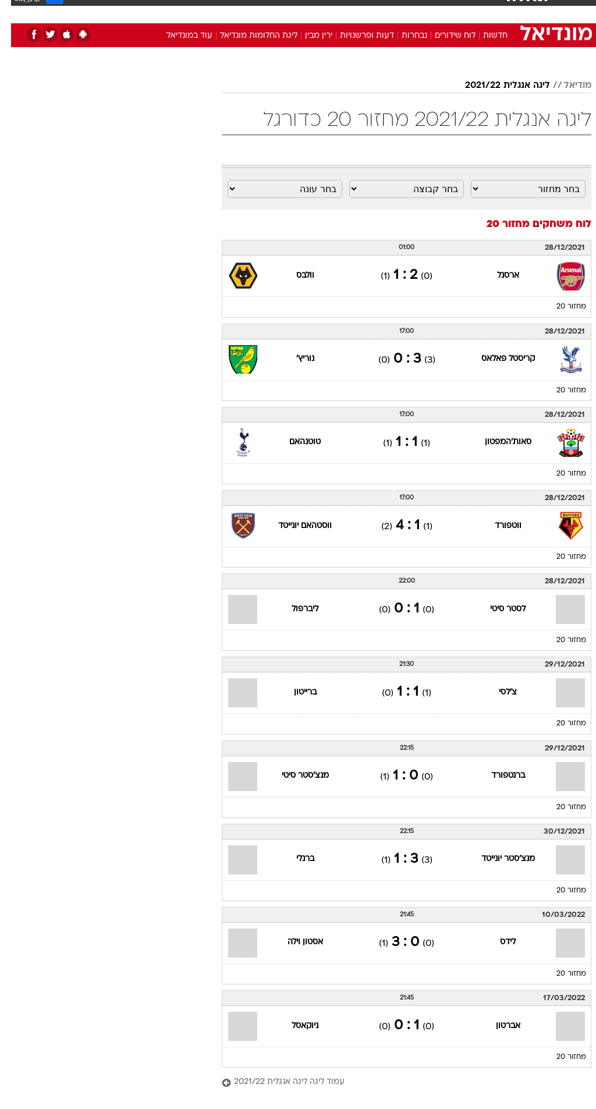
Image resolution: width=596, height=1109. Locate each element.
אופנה (169, 11)
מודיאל (566, 85)
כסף (348, 11)
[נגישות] (16, 10)
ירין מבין (307, 36)
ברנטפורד (497, 776)
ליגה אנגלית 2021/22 (496, 85)
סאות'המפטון (497, 442)
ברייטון (294, 692)
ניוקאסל (294, 1026)
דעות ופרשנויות (356, 36)
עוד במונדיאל (178, 36)
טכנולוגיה (208, 11)
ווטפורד (497, 526)
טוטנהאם (294, 442)
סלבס (378, 11)
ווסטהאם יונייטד (294, 526)
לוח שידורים (444, 36)
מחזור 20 (560, 306)
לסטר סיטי (497, 609)
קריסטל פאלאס (497, 359)
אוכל (319, 11)
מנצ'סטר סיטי (294, 776)
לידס (497, 942)
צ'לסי (497, 692)
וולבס (294, 275)
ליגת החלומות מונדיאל (247, 36)
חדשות (484, 36)
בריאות (285, 11)
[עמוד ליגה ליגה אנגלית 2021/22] (395, 1082)
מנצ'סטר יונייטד (497, 859)
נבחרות (403, 36)
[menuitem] (440, 11)
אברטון (497, 1026)
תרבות (412, 11)
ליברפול (294, 609)
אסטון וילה (294, 942)
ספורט (447, 11)
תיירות (249, 11)
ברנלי (294, 859)
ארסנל (497, 275)
